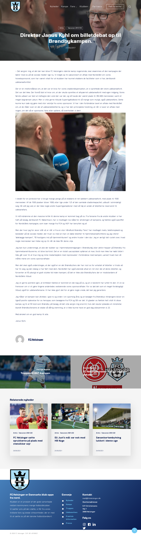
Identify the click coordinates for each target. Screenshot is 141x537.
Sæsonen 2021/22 (25, 433)
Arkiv (61, 28)
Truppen (69, 508)
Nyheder (69, 500)
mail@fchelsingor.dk (92, 498)
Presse (69, 523)
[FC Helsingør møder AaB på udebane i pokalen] (105, 372)
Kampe (69, 504)
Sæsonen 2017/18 (75, 28)
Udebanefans (71, 512)
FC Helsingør (35, 339)
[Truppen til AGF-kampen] (35, 372)
